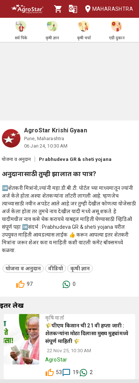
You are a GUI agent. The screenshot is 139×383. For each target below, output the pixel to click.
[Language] (73, 8)
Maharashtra (106, 9)
